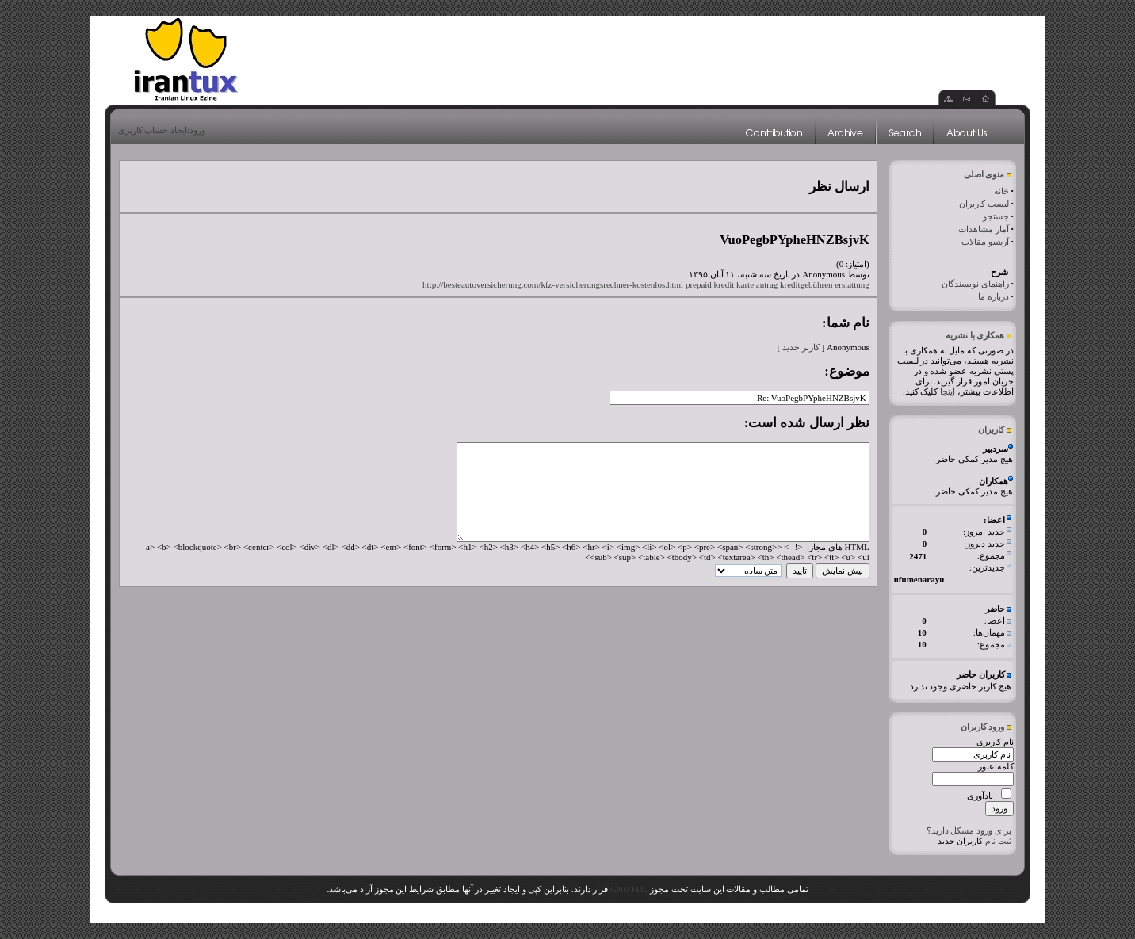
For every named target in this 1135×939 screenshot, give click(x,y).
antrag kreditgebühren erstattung (812, 284)
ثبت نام (998, 840)
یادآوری (980, 795)
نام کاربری (995, 741)
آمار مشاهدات (983, 229)
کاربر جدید (801, 347)
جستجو (996, 216)
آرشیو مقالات (985, 241)
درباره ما (993, 296)
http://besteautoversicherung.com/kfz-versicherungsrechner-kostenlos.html (552, 284)
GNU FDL (629, 889)
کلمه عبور (996, 766)
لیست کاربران (984, 203)
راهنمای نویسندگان (975, 283)
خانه (1001, 191)
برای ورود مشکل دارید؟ (969, 830)
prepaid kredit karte (720, 284)
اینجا (947, 391)
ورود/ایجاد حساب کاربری (162, 130)
